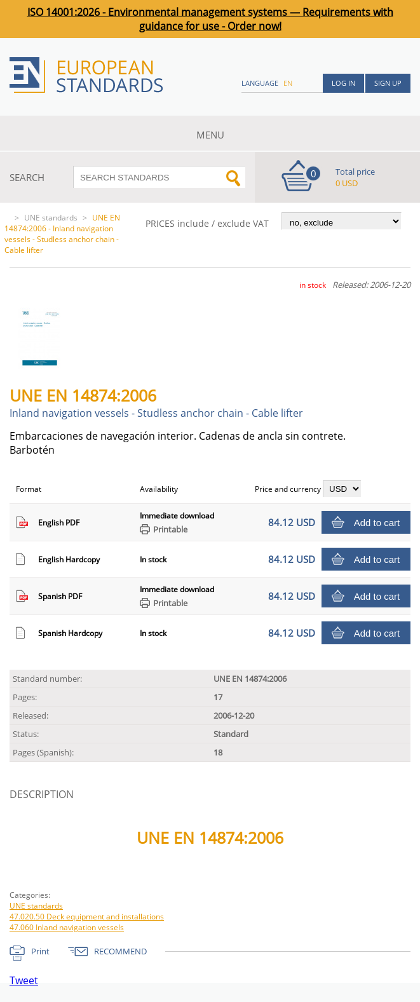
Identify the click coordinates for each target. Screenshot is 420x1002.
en (287, 83)
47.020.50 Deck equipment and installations (87, 916)
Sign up (388, 83)
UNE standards (51, 217)
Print (40, 951)
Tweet (24, 980)
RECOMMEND (120, 951)
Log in (343, 83)
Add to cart (377, 522)
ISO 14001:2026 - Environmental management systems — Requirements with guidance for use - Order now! (210, 19)
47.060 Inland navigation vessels (67, 927)
